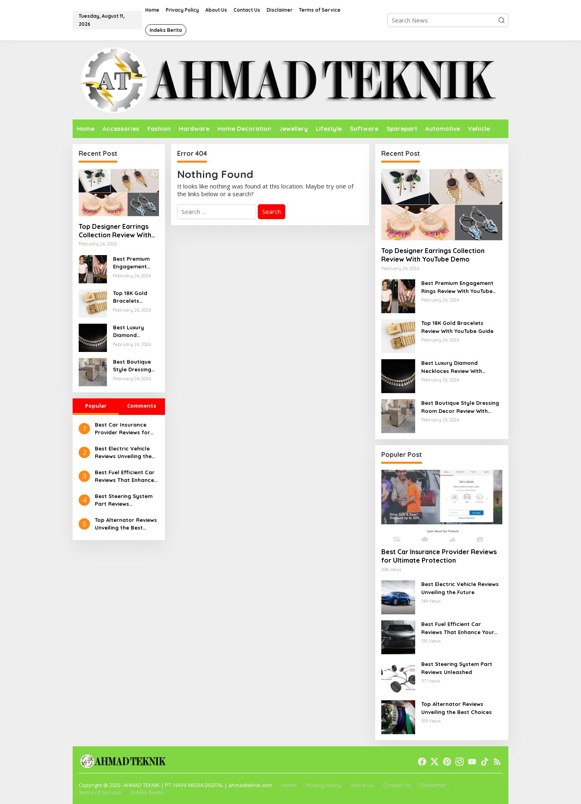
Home (289, 785)
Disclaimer (433, 785)
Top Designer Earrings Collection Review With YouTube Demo (115, 230)
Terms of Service (100, 792)
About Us (362, 785)
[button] (501, 20)
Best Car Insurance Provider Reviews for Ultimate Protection (122, 429)
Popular (96, 405)
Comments (141, 405)
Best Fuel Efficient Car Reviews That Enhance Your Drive (125, 476)
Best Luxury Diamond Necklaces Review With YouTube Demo (132, 331)
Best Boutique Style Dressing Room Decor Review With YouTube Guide (132, 366)
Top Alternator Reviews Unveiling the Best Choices (126, 524)
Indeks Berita (147, 792)
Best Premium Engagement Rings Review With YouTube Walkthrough (131, 263)
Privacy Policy (323, 785)
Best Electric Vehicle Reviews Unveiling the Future (123, 453)
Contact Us (396, 785)
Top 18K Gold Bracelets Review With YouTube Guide (132, 297)
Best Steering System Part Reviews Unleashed (124, 500)
